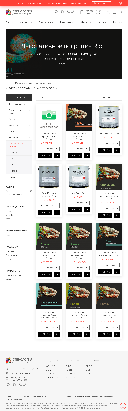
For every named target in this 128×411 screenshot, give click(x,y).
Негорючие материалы (18, 104)
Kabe (8, 219)
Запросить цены (101, 3)
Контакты (117, 22)
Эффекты (85, 22)
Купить (62, 64)
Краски (11, 119)
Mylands (9, 215)
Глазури (14, 171)
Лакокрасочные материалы (15, 145)
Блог (88, 370)
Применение (66, 22)
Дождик (9, 235)
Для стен (10, 259)
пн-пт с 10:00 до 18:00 (93, 12)
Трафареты (13, 177)
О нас (9, 22)
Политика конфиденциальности (76, 397)
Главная (9, 83)
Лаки (13, 158)
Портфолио (71, 374)
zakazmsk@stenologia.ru (20, 373)
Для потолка (11, 255)
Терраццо (13, 131)
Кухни (8, 279)
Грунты (14, 152)
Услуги (102, 22)
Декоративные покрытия (15, 111)
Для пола (10, 251)
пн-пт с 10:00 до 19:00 (18, 378)
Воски (14, 165)
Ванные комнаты (13, 275)
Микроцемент (14, 125)
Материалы (26, 22)
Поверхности (46, 22)
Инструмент (13, 137)
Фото (88, 374)
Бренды (49, 370)
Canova (9, 211)
